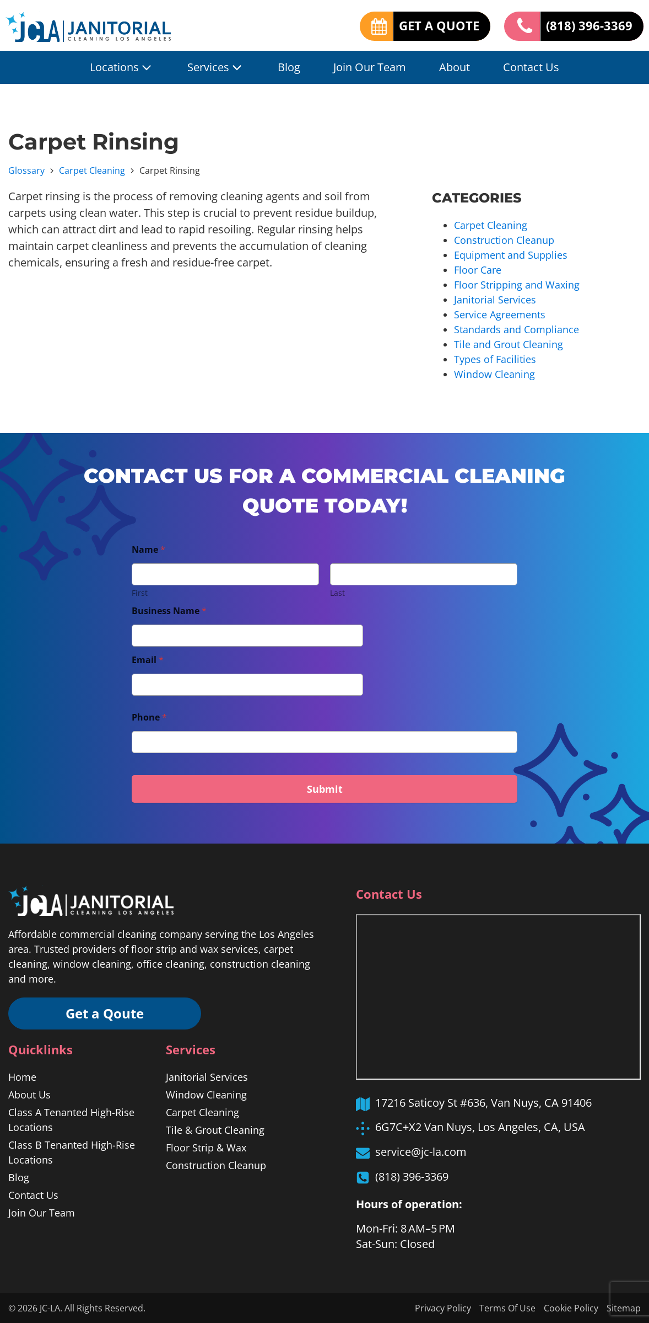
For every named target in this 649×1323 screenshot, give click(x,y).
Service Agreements (499, 314)
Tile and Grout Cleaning (508, 344)
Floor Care (477, 269)
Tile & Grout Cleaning (215, 1130)
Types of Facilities (495, 359)
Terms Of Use (507, 1308)
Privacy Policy (443, 1308)
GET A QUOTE (439, 26)
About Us (29, 1094)
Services (216, 67)
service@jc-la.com (421, 1151)
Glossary (26, 170)
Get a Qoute (105, 1013)
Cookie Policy (571, 1308)
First (140, 593)
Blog (289, 67)
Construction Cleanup (504, 240)
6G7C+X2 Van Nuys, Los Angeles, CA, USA (480, 1126)
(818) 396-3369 (589, 26)
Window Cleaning (494, 374)
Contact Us (531, 67)
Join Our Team (369, 67)
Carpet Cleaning (92, 170)
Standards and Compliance (516, 329)
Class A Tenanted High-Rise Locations (71, 1120)
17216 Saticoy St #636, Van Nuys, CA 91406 (483, 1102)
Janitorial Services (495, 299)
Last (337, 593)
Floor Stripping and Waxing (517, 284)
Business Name (169, 611)
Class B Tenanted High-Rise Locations (71, 1152)
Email (148, 660)
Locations (122, 67)
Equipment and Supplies (510, 255)
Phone (149, 717)
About (454, 67)
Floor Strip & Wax (206, 1147)
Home (22, 1077)
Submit (325, 789)
